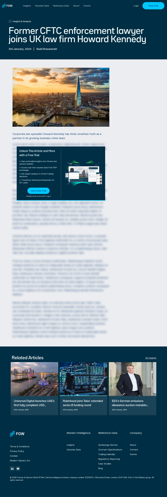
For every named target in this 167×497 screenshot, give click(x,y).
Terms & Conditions (19, 446)
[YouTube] (18, 468)
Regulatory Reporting (109, 459)
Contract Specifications (110, 449)
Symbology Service (108, 445)
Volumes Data (74, 449)
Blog (100, 468)
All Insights (150, 358)
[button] (38, 193)
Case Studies (104, 463)
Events (133, 454)
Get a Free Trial (38, 190)
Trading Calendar (106, 454)
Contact (134, 449)
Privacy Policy (17, 451)
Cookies (14, 456)
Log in (48, 196)
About (76, 5)
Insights (70, 445)
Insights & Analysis (20, 21)
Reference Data (61, 5)
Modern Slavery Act (20, 460)
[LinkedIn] (12, 468)
